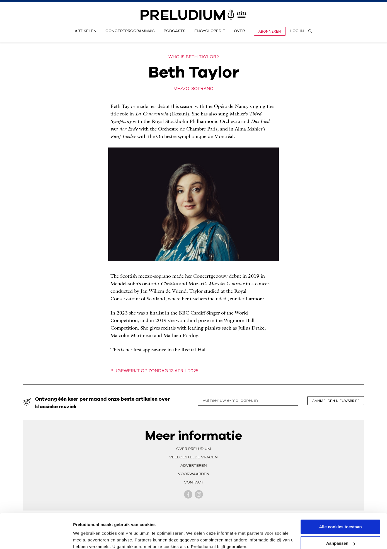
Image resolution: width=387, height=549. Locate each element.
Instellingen (85, 537)
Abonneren (269, 31)
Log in (297, 31)
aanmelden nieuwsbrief (335, 400)
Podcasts (174, 31)
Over (239, 31)
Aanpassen (340, 518)
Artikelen (85, 31)
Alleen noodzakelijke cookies (340, 535)
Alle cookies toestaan (340, 502)
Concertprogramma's (130, 31)
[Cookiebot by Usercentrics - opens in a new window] (36, 538)
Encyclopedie (209, 31)
